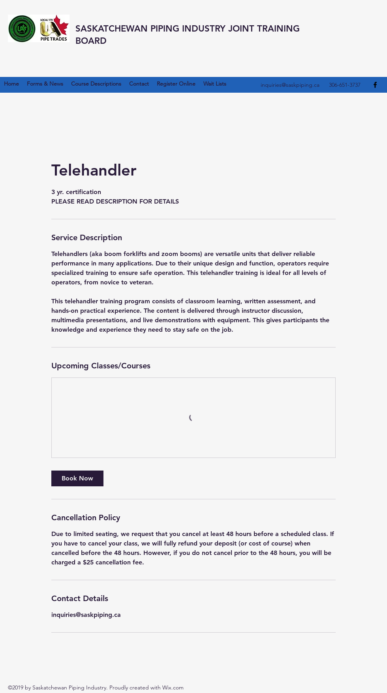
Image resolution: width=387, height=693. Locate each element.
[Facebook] (375, 85)
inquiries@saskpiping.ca (290, 84)
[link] (77, 478)
